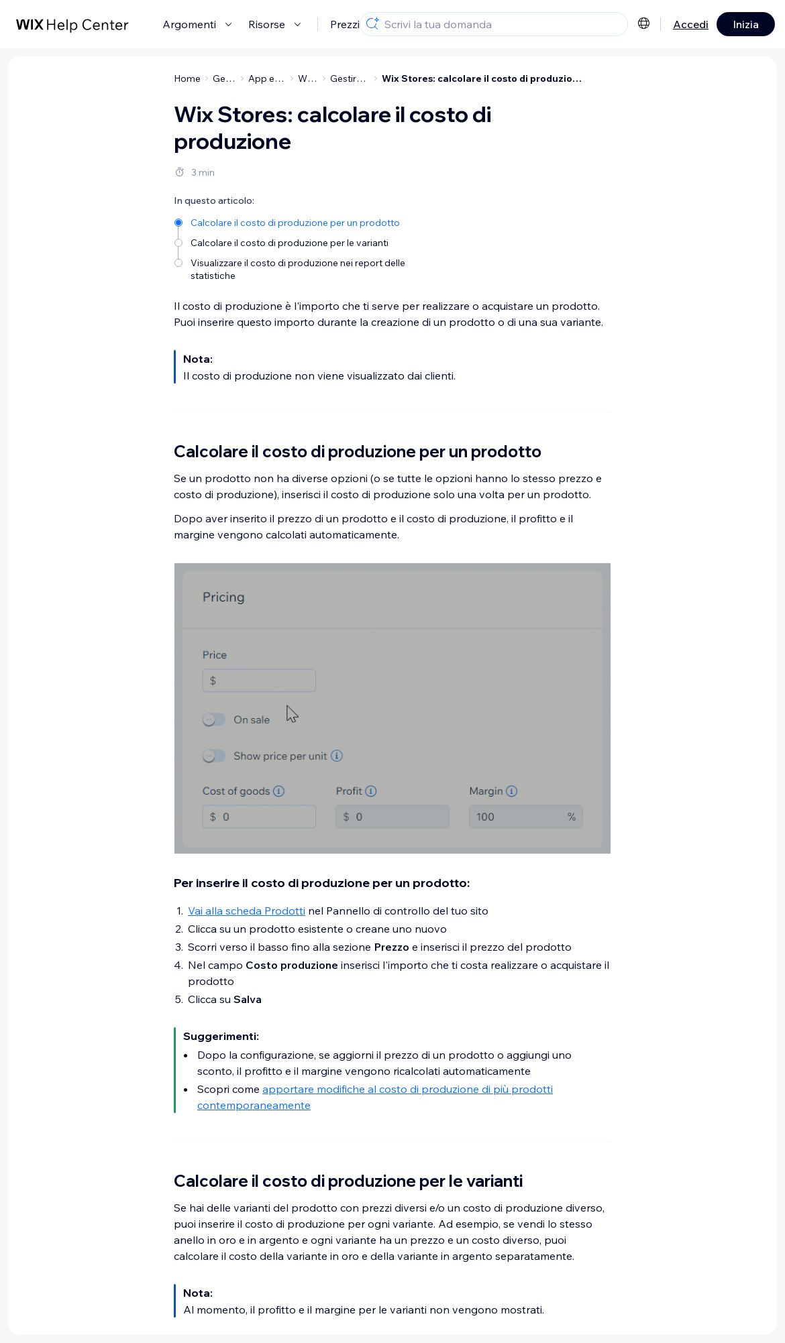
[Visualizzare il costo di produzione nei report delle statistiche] (310, 268)
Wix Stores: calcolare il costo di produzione (483, 78)
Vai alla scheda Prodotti (246, 910)
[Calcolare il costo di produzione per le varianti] (310, 242)
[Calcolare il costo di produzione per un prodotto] (310, 222)
